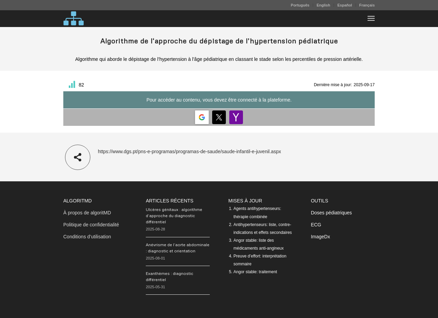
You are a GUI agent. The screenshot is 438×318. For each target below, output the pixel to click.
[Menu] (371, 18)
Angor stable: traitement (255, 271)
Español (344, 5)
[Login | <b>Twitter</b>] (219, 117)
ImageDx (320, 236)
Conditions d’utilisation (87, 236)
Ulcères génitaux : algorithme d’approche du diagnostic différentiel (174, 215)
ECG (316, 224)
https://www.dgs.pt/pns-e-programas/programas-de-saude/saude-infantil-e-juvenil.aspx (189, 151)
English (323, 5)
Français (367, 5)
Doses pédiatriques (331, 212)
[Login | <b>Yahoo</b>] (236, 117)
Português (300, 5)
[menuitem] (300, 5)
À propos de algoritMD (87, 212)
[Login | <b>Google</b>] (202, 117)
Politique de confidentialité (91, 224)
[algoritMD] (73, 18)
